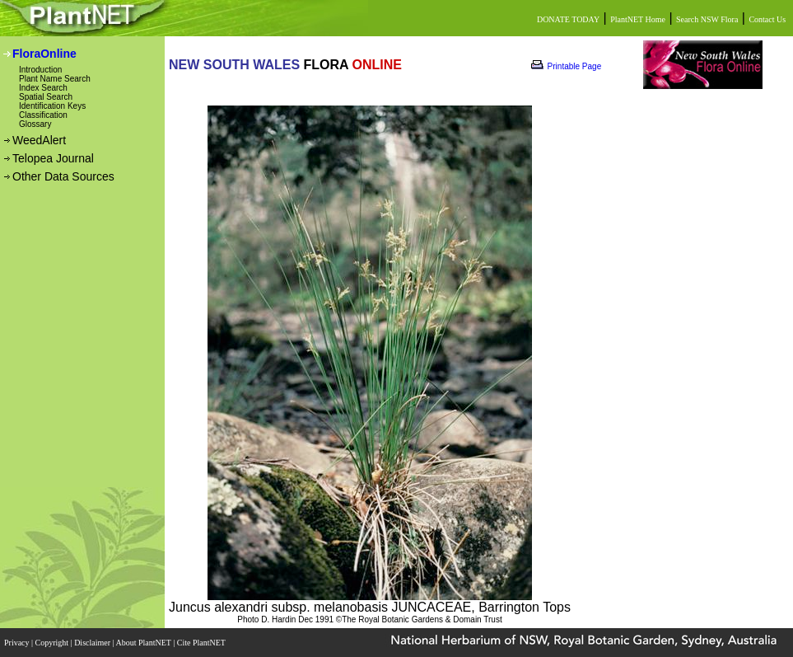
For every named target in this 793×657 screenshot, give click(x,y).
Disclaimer (93, 642)
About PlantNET (144, 642)
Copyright (53, 642)
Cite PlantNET (202, 642)
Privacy (17, 642)
